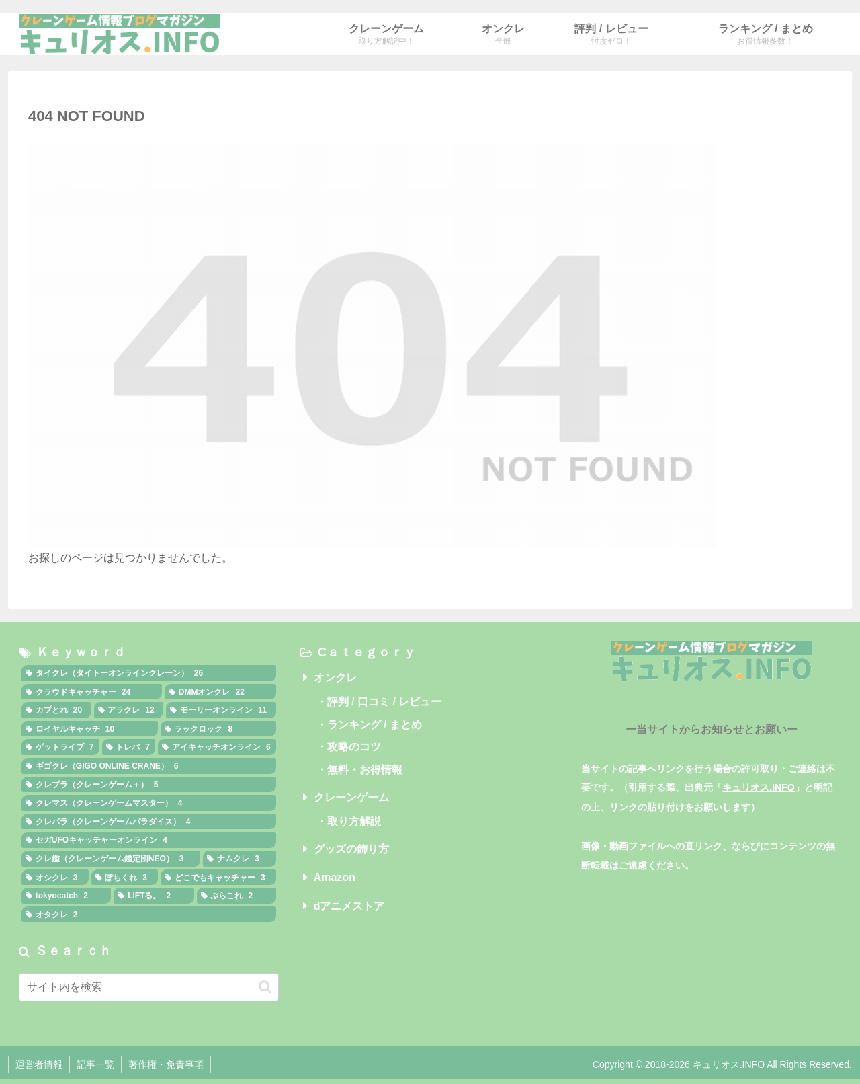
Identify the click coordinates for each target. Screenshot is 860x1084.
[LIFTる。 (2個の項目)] (154, 896)
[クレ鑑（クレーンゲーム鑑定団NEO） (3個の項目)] (111, 859)
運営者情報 (38, 1064)
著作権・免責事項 (166, 1064)
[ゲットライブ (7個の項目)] (60, 747)
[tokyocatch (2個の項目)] (66, 896)
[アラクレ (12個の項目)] (129, 710)
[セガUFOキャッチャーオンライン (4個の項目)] (149, 840)
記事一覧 (95, 1064)
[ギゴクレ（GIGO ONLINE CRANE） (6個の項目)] (149, 766)
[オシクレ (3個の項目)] (55, 877)
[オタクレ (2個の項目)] (149, 914)
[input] (149, 987)
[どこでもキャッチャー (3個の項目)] (218, 877)
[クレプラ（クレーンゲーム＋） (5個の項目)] (149, 785)
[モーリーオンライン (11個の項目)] (221, 710)
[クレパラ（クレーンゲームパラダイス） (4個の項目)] (149, 822)
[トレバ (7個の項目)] (129, 747)
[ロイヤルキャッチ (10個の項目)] (90, 729)
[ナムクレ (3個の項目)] (239, 859)
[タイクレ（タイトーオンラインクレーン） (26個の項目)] (149, 673)
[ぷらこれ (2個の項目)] (236, 896)
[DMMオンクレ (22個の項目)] (220, 692)
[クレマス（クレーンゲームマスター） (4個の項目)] (149, 803)
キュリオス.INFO (758, 787)
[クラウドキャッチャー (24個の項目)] (92, 692)
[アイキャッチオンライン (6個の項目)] (217, 747)
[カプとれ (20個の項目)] (56, 710)
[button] (265, 987)
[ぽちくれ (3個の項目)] (125, 877)
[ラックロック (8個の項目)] (218, 729)
